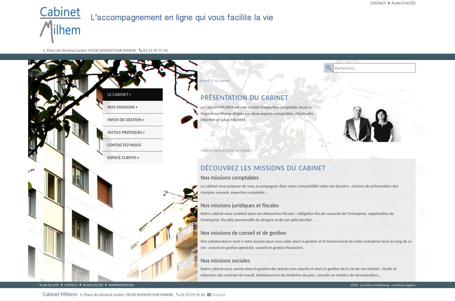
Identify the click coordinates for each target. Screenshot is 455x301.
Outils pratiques (126, 132)
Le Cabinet (119, 94)
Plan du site (49, 285)
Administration (121, 285)
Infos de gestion (125, 119)
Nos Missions (122, 107)
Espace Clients (123, 157)
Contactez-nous (124, 145)
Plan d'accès (404, 3)
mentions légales (404, 285)
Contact (378, 3)
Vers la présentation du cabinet (226, 150)
